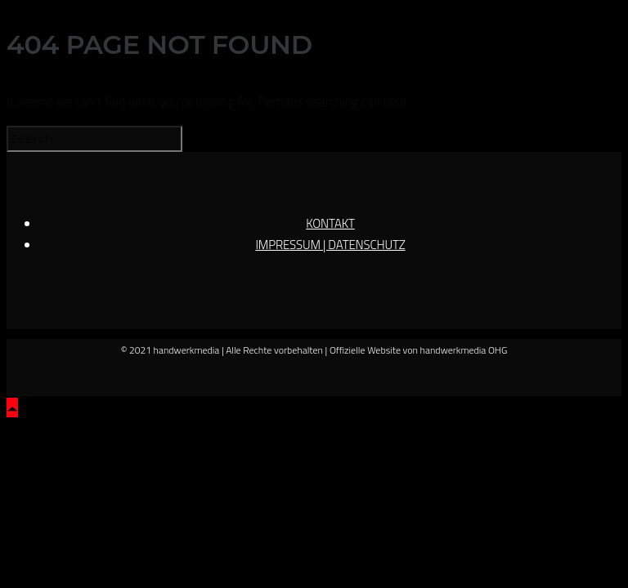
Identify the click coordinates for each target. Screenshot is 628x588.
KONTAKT (330, 223)
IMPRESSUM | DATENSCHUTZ (330, 244)
